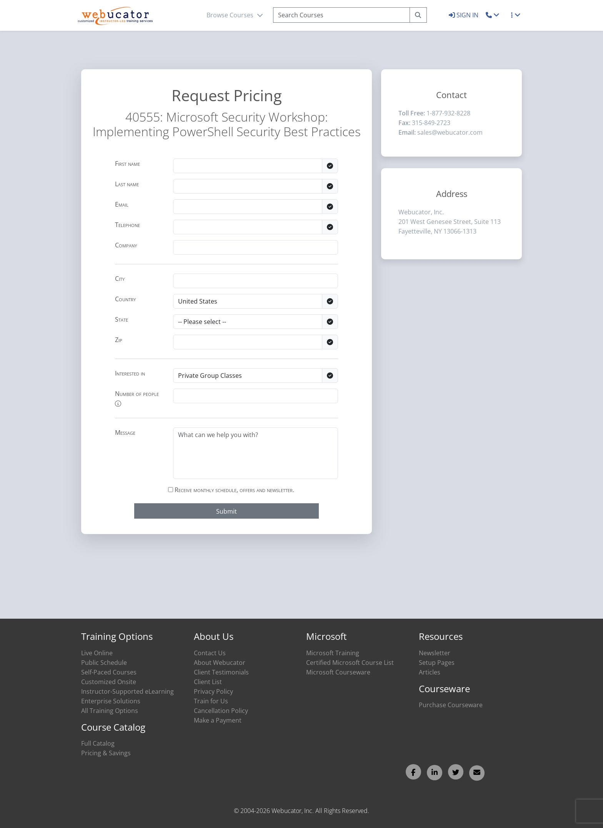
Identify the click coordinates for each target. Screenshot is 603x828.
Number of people (137, 398)
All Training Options (109, 710)
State (121, 319)
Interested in (130, 373)
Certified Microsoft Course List (350, 662)
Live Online (97, 653)
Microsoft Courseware (338, 672)
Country (125, 299)
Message (125, 432)
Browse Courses (235, 15)
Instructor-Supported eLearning (127, 691)
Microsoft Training (332, 653)
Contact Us (210, 653)
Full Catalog (98, 743)
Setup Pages (437, 662)
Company (126, 245)
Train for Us (211, 701)
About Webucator (219, 662)
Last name (127, 184)
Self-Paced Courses (109, 672)
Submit (226, 511)
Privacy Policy (213, 691)
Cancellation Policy (221, 710)
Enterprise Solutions (110, 701)
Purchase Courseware (451, 705)
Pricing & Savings (106, 753)
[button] (493, 15)
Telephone (127, 224)
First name (127, 163)
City (120, 278)
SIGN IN (464, 15)
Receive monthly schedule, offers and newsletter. (231, 490)
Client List (208, 682)
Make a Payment (218, 720)
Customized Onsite (108, 682)
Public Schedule (104, 662)
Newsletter (434, 653)
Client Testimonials (221, 672)
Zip (118, 340)
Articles (429, 672)
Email (121, 204)
